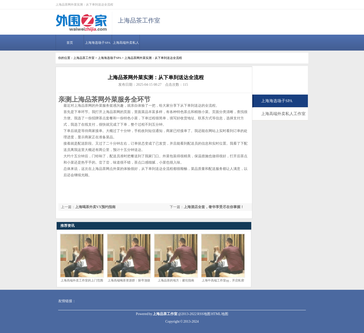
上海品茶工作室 (84, 58)
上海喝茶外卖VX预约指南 (95, 207)
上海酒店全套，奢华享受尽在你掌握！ (214, 207)
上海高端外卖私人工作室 (283, 114)
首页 (69, 43)
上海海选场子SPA (97, 43)
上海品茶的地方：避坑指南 (176, 280)
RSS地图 (204, 314)
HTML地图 (219, 314)
